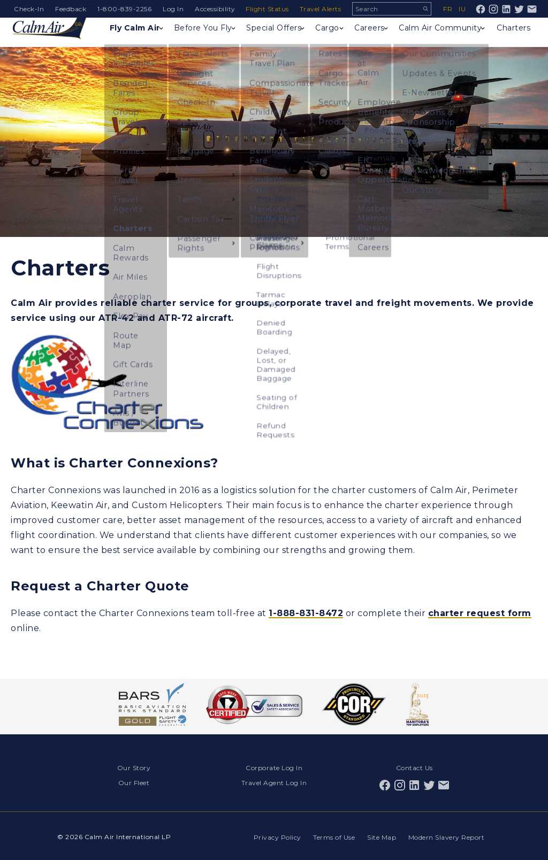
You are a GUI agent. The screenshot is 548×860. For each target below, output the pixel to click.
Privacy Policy (275, 835)
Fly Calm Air (130, 40)
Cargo (324, 35)
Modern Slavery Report (446, 835)
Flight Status (268, 9)
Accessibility (215, 9)
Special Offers (259, 40)
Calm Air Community (427, 40)
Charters (513, 35)
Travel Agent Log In (274, 782)
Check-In (29, 9)
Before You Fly (196, 40)
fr (447, 9)
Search (425, 9)
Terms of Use (333, 835)
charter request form (479, 613)
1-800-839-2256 (124, 9)
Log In (173, 9)
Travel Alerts (321, 9)
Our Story (134, 767)
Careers (369, 35)
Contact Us (414, 767)
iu (462, 9)
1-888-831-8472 (306, 613)
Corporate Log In (274, 767)
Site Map (381, 835)
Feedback (70, 9)
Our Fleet (134, 782)
